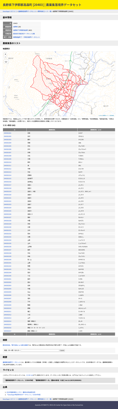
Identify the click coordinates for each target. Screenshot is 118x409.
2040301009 (7, 159)
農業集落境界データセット (27, 11)
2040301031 (7, 230)
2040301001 (7, 133)
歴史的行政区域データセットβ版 (24, 33)
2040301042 (7, 266)
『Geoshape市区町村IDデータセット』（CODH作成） (24, 394)
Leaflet (100, 115)
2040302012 (7, 315)
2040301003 (7, 139)
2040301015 (7, 178)
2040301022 (7, 201)
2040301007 (7, 152)
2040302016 (7, 328)
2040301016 (7, 182)
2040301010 (7, 162)
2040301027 (7, 217)
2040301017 (7, 185)
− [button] (5, 56)
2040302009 (7, 305)
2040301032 (7, 234)
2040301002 (7, 136)
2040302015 (7, 324)
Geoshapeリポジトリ (10, 11)
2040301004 (7, 143)
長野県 (15, 27)
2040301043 (7, 269)
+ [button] (5, 54)
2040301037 (7, 250)
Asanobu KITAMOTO (42, 405)
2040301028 (7, 220)
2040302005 (7, 292)
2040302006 (7, 295)
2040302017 (7, 331)
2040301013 (7, 172)
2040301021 (7, 198)
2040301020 (7, 195)
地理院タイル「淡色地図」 (109, 115)
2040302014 (7, 321)
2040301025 (7, 211)
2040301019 (7, 191)
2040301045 (7, 276)
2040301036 (7, 246)
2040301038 (7, 253)
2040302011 (7, 311)
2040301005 (7, 146)
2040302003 (7, 285)
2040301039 (7, 256)
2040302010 (7, 308)
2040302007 (7, 298)
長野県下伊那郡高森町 (20, 30)
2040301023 (7, 204)
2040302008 (7, 302)
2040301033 (7, 237)
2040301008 (7, 156)
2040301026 (7, 214)
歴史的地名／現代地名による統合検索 (15, 345)
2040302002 (7, 282)
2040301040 (7, 259)
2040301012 (7, 169)
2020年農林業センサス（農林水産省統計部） (21, 392)
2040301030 (7, 227)
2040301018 (7, 188)
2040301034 (7, 240)
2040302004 (7, 289)
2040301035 (7, 243)
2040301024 (7, 208)
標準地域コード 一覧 (44, 11)
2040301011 (7, 165)
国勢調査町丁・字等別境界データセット (26, 37)
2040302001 (7, 279)
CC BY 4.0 (29, 375)
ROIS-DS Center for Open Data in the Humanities (66, 405)
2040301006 (7, 149)
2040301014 (7, 175)
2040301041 (7, 263)
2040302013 (7, 318)
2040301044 (7, 272)
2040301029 (7, 224)
